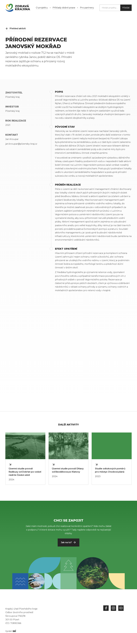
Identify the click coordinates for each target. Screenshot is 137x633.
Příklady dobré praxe (64, 7)
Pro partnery (87, 7)
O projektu (42, 7)
